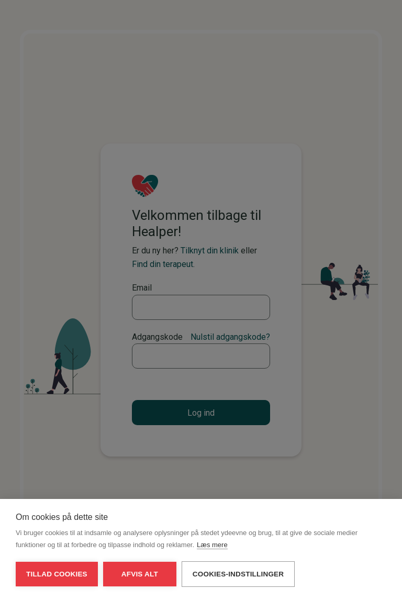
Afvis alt (139, 581)
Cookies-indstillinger (238, 581)
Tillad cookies (56, 581)
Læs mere (212, 552)
